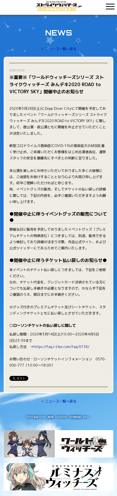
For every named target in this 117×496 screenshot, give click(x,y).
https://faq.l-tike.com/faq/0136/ (61, 346)
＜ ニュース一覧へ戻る (58, 48)
